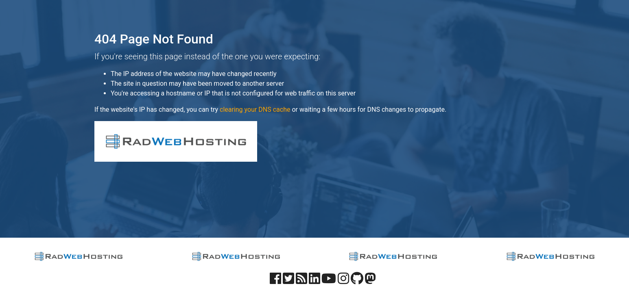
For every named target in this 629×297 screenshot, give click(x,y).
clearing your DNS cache (255, 109)
